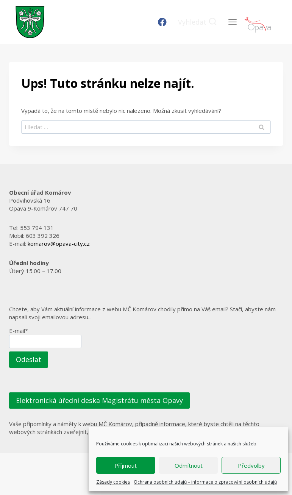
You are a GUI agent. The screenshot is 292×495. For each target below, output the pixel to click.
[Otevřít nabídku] (232, 22)
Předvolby (251, 465)
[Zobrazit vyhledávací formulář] (197, 22)
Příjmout (125, 465)
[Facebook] (162, 22)
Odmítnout (189, 465)
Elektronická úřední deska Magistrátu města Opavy (99, 400)
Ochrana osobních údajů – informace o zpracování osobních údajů (205, 482)
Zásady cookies (113, 482)
